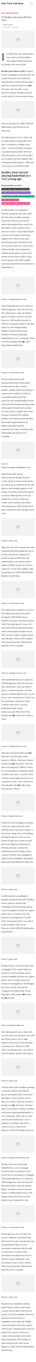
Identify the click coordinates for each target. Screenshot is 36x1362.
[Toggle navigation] (31, 3)
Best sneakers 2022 (9, 13)
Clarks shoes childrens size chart (15, 203)
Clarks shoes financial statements (16, 193)
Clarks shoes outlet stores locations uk (18, 196)
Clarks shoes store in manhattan (15, 189)
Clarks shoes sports (10, 200)
